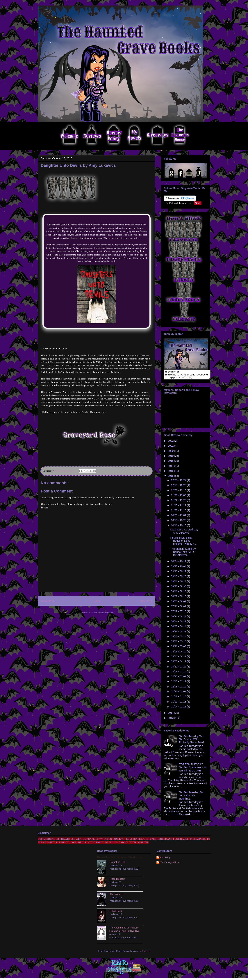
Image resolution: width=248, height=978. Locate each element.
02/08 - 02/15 (179, 688)
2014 (171, 714)
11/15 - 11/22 (179, 507)
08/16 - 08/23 (179, 593)
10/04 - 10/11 (179, 562)
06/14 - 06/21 (179, 623)
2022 (171, 442)
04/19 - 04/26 (179, 653)
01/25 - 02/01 (179, 693)
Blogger (145, 952)
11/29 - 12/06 (179, 496)
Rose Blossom (117, 880)
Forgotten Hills (117, 863)
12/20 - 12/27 (179, 481)
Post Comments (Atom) (103, 612)
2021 (171, 447)
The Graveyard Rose (170, 863)
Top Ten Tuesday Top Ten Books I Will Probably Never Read (191, 741)
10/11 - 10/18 (179, 527)
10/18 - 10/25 (179, 521)
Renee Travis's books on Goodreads (119, 859)
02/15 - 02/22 (179, 683)
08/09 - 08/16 (179, 597)
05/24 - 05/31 (179, 633)
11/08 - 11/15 (179, 511)
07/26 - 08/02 (179, 608)
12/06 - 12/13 (179, 491)
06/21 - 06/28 (179, 618)
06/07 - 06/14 (179, 628)
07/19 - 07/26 (179, 613)
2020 (171, 452)
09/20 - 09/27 (179, 573)
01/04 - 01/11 (179, 708)
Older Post (146, 600)
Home (96, 600)
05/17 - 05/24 (179, 638)
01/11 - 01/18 (179, 703)
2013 (171, 719)
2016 (171, 472)
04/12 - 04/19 (179, 658)
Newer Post (47, 600)
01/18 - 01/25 (179, 698)
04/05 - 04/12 (179, 663)
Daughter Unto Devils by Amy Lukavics (184, 533)
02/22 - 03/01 (179, 678)
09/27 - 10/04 (179, 568)
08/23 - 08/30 (179, 588)
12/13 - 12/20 (179, 486)
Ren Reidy (165, 858)
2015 (171, 477)
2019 (171, 457)
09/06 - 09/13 (179, 583)
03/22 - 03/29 (179, 668)
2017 (171, 467)
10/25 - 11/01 (179, 516)
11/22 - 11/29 (179, 501)
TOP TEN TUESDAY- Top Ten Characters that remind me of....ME (192, 769)
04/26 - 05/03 (179, 648)
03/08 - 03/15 (179, 673)
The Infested (116, 895)
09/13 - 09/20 (179, 577)
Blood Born (116, 912)
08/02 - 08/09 (179, 603)
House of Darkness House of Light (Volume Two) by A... (183, 542)
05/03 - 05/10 (179, 643)
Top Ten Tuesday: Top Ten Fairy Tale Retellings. (191, 797)
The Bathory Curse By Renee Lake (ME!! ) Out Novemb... (183, 553)
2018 (171, 462)
